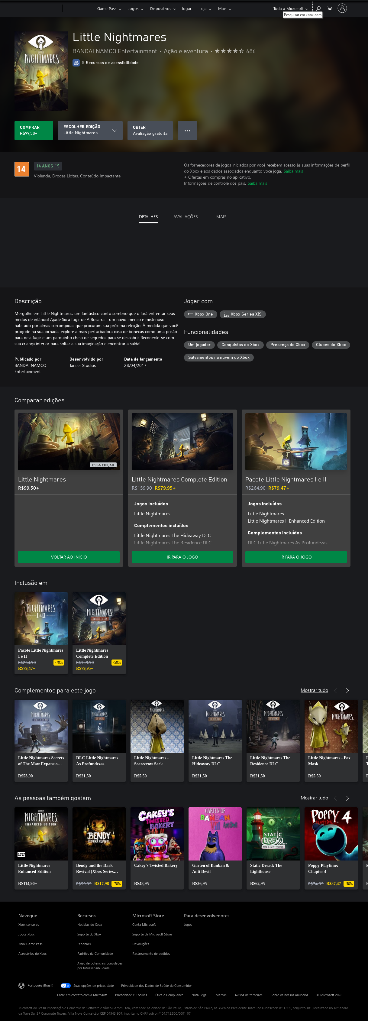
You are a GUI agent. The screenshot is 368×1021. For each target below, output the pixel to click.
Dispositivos (160, 8)
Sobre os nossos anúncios (289, 995)
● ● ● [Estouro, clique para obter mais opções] (187, 130)
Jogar (187, 8)
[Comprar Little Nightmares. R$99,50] (34, 130)
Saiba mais (293, 171)
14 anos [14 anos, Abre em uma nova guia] (48, 166)
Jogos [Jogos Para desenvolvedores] (188, 924)
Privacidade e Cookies (131, 995)
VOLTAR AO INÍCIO (69, 557)
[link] (41, 633)
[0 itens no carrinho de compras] (329, 8)
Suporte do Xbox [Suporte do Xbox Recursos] (89, 934)
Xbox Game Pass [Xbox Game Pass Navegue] (30, 944)
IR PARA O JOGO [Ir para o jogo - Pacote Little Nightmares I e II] (296, 557)
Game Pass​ (107, 8)
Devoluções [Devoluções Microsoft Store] (140, 944)
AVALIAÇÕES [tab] (185, 216)
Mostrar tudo (314, 690)
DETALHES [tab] (148, 216)
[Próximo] (347, 400)
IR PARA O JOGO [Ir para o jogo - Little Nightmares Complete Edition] (182, 557)
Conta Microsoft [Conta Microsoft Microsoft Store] (144, 924)
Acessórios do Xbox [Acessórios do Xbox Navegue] (32, 953)
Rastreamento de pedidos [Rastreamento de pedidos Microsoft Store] (151, 953)
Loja (203, 8)
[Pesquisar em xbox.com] (317, 8)
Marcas (221, 995)
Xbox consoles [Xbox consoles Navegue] (28, 924)
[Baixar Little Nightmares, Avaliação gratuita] (150, 130)
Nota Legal (200, 995)
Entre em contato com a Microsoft (82, 995)
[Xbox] (79, 8)
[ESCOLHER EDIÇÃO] (90, 130)
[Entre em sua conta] (342, 8)
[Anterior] (335, 400)
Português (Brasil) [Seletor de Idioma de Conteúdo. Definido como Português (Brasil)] (40, 985)
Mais (222, 8)
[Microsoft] (39, 8)
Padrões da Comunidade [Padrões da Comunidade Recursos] (95, 953)
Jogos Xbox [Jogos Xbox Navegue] (26, 934)
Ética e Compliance (169, 995)
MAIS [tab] (221, 216)
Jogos (133, 8)
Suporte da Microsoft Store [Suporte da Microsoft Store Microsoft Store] (152, 934)
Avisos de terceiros (249, 995)
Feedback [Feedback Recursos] (84, 944)
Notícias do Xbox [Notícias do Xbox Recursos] (89, 924)
